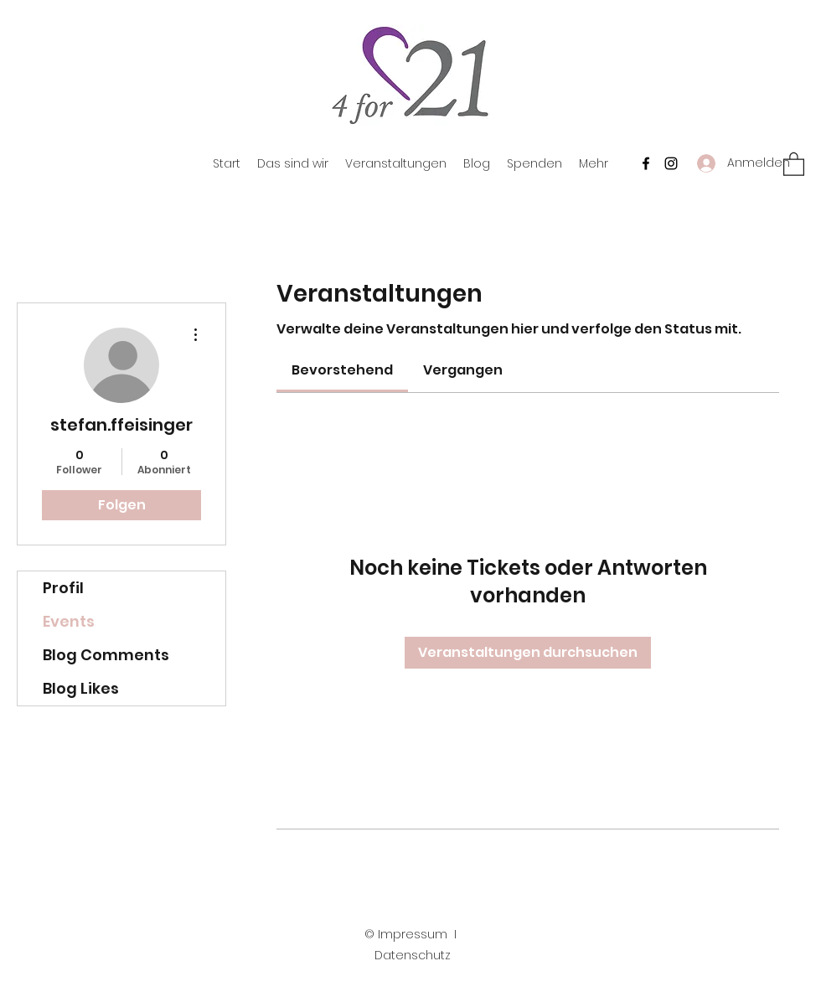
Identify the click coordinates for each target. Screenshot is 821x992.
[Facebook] (646, 163)
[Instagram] (671, 163)
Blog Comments (106, 654)
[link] (342, 370)
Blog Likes (81, 688)
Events (69, 621)
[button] (793, 163)
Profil (63, 587)
